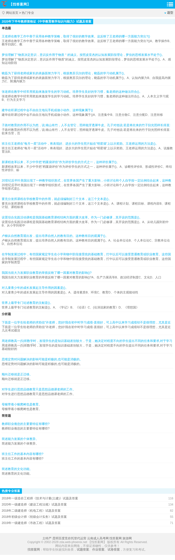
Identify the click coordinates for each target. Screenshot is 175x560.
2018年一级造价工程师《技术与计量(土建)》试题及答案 (40, 498)
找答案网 (115, 538)
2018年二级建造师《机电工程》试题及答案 (31, 510)
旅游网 (127, 538)
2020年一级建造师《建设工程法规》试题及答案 (34, 504)
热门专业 (28, 13)
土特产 (47, 538)
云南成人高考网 (98, 538)
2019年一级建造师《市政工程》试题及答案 (31, 523)
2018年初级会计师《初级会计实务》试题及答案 (34, 516)
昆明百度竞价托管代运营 (69, 538)
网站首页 (12, 13)
